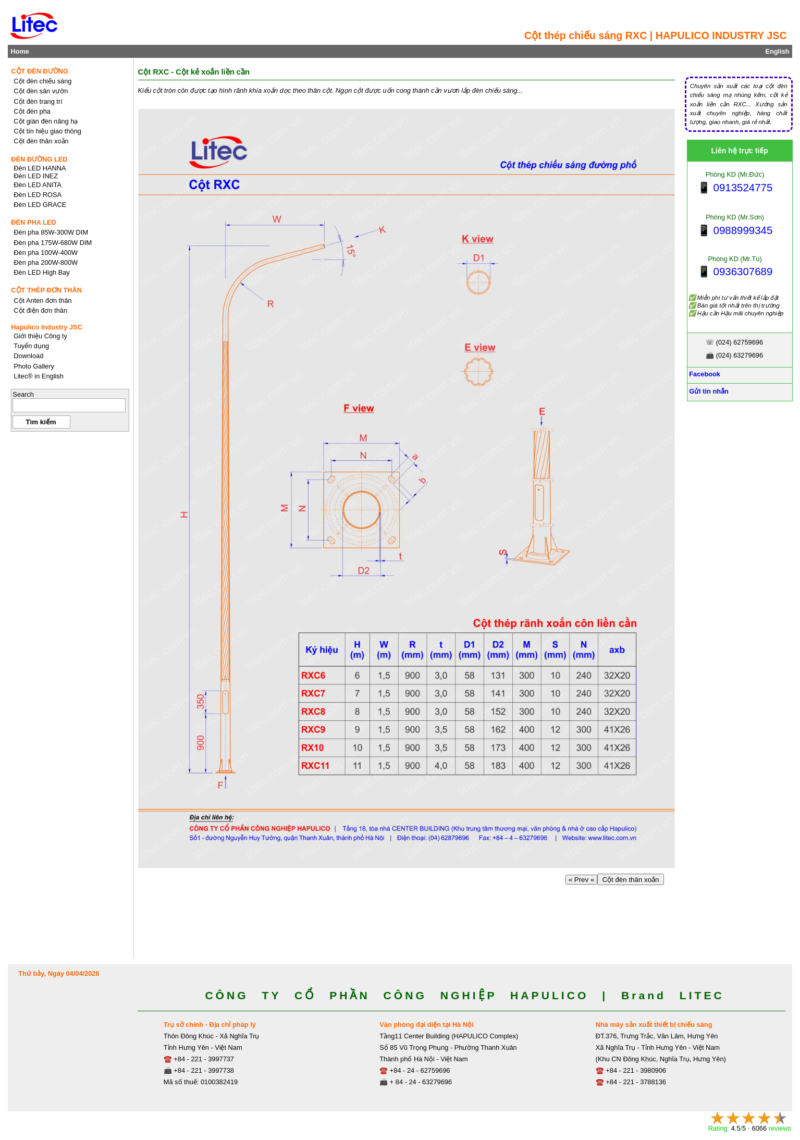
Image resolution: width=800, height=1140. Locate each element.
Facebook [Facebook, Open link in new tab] (703, 374)
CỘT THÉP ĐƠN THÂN (46, 290)
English (777, 51)
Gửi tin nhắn (708, 391)
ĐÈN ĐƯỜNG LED (39, 159)
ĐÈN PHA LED (33, 222)
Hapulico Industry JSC (46, 327)
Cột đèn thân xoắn (630, 880)
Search (23, 394)
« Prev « (581, 880)
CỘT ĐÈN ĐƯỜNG (39, 71)
